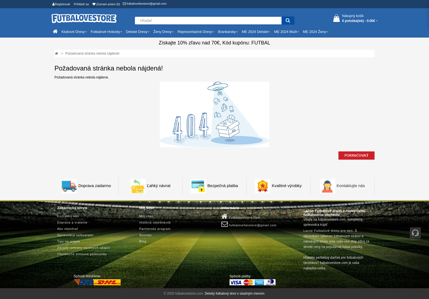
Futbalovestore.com (240, 216)
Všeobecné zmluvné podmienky (82, 254)
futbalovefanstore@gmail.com (145, 3)
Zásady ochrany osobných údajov (83, 247)
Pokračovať (356, 155)
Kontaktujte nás (351, 186)
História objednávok (155, 222)
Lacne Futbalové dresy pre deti (328, 230)
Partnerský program (155, 228)
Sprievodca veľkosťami (75, 235)
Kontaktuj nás (68, 216)
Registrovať (61, 4)
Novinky (145, 235)
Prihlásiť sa (81, 4)
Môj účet (146, 216)
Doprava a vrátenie (72, 222)
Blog (142, 241)
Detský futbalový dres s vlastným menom (234, 293)
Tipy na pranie (68, 241)
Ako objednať (67, 228)
